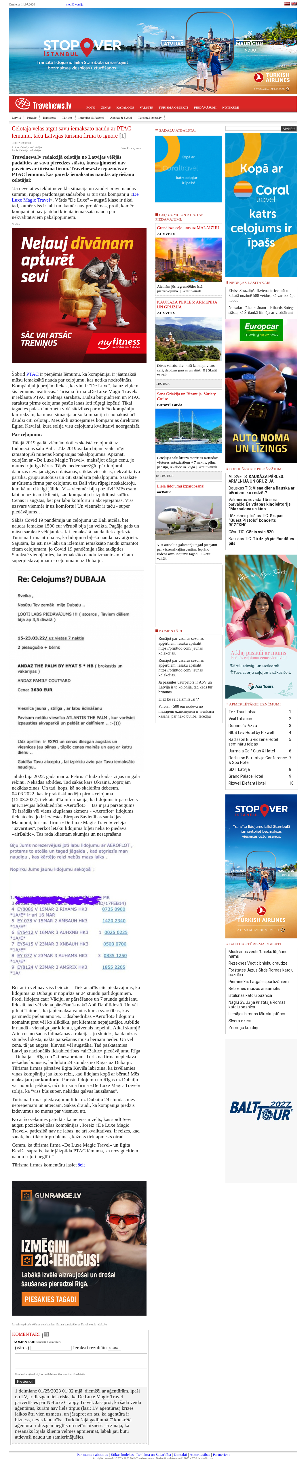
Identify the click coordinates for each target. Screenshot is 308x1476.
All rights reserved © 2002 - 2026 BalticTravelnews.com (123, 1461)
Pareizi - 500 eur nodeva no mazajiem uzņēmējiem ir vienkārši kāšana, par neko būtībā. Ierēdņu (186, 711)
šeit (81, 1165)
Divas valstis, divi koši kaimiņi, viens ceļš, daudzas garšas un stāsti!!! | (187, 370)
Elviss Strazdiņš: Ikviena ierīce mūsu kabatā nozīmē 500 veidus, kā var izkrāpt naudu (262, 296)
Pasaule (32, 117)
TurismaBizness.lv (150, 117)
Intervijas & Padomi (91, 117)
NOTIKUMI (230, 107)
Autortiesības (200, 1458)
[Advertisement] (189, 594)
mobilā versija (74, 4)
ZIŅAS (106, 107)
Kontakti (180, 1458)
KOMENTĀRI (26, 1334)
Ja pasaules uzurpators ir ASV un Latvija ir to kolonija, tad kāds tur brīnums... (185, 687)
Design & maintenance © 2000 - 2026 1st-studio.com (185, 1461)
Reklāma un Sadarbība (153, 1458)
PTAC (32, 374)
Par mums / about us (92, 1458)
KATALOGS (125, 107)
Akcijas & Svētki (121, 117)
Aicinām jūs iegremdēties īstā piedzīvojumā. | (179, 288)
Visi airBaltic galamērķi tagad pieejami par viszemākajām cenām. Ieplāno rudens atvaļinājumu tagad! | (187, 551)
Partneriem (221, 1458)
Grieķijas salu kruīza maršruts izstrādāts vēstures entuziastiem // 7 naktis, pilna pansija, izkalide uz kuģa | (187, 462)
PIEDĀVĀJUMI (205, 107)
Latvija (16, 117)
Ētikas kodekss (122, 1458)
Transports (49, 117)
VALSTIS (146, 107)
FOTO (90, 107)
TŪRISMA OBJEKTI (173, 107)
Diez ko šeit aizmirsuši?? (178, 699)
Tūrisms (67, 117)
